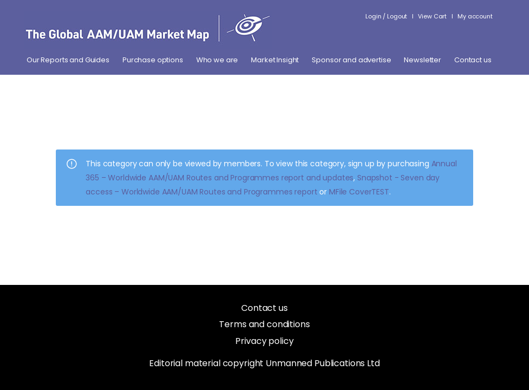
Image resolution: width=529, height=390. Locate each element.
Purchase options (152, 60)
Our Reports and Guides (68, 60)
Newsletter (422, 60)
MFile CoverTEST (359, 191)
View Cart (432, 16)
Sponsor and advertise (351, 60)
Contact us (473, 60)
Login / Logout (386, 16)
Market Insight (275, 60)
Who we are (217, 60)
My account (475, 16)
